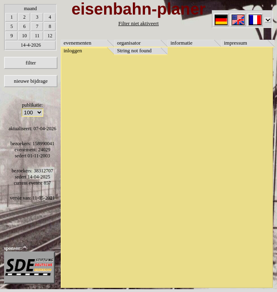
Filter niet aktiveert (138, 23)
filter (31, 63)
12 (49, 36)
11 (37, 36)
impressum (235, 43)
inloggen (73, 50)
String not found (134, 50)
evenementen (78, 43)
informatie (181, 43)
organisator (129, 43)
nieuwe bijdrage (30, 81)
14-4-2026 (31, 45)
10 (24, 36)
